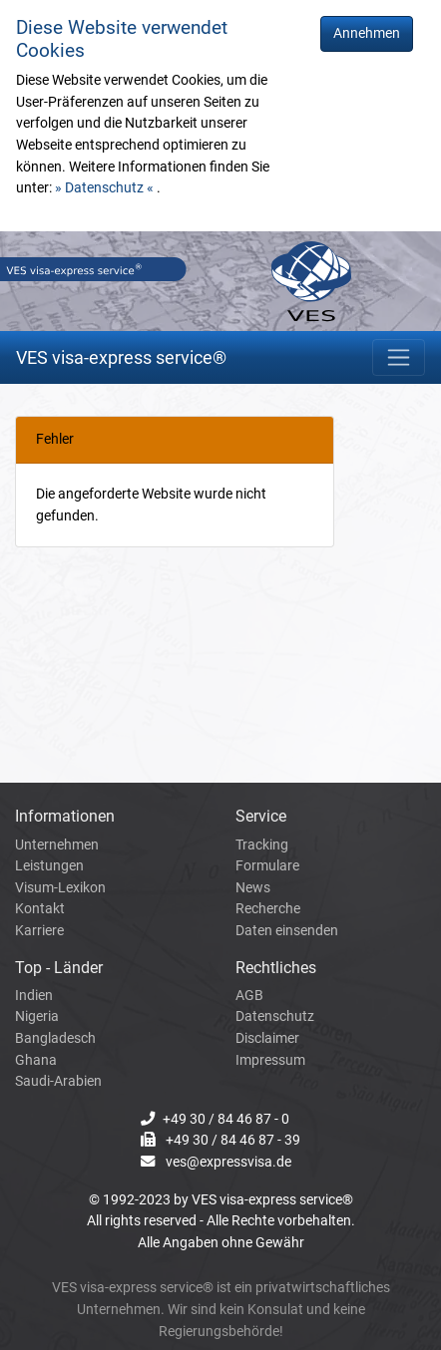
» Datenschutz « (106, 187)
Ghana (36, 1060)
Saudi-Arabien (58, 1081)
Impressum (270, 1060)
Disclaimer (267, 1038)
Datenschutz (274, 1016)
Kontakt (40, 908)
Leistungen (49, 865)
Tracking (261, 845)
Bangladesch (55, 1038)
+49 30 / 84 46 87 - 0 (226, 1119)
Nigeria (37, 1016)
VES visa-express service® (121, 357)
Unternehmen (57, 845)
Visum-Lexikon (60, 887)
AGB (249, 995)
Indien (34, 995)
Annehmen (366, 33)
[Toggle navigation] (398, 357)
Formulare (267, 865)
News (252, 887)
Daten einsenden (286, 930)
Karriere (39, 930)
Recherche (267, 908)
